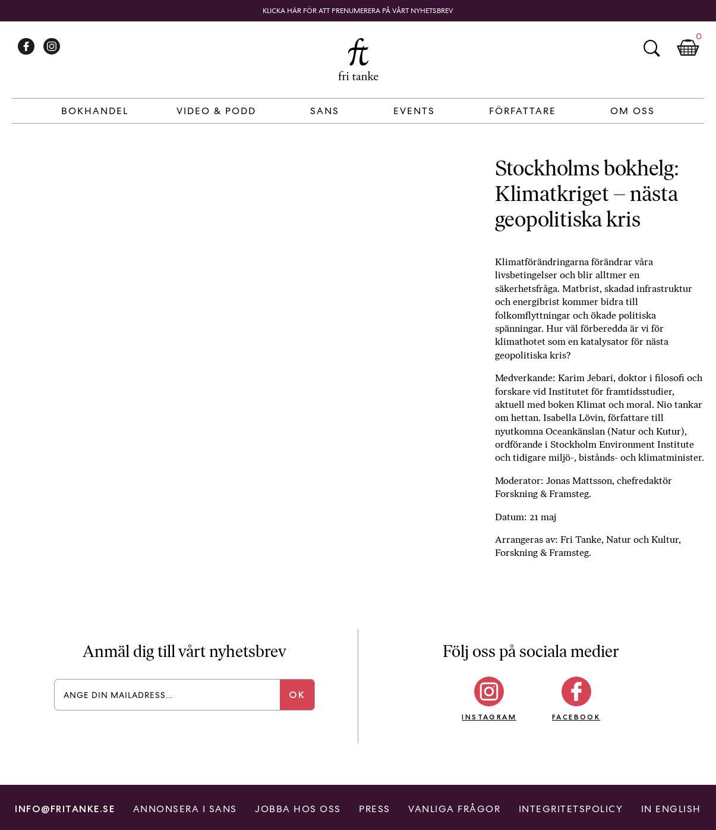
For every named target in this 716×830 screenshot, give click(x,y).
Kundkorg (688, 48)
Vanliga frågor (454, 809)
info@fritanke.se (65, 809)
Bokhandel (94, 111)
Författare (522, 111)
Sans (324, 111)
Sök (651, 48)
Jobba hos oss (298, 809)
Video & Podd (216, 111)
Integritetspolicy (571, 809)
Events (414, 111)
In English (671, 809)
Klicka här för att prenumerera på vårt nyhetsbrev (358, 10)
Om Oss (632, 111)
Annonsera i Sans (185, 809)
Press (374, 809)
